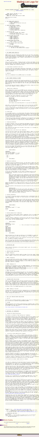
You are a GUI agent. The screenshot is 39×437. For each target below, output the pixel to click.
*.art (6, 423)
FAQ (17, 423)
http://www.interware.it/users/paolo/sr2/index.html (16, 307)
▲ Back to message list (19, 10)
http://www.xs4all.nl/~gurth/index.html (22, 409)
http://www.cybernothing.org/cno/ (12, 374)
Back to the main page (7, 1)
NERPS (28, 423)
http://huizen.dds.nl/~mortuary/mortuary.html (15, 393)
